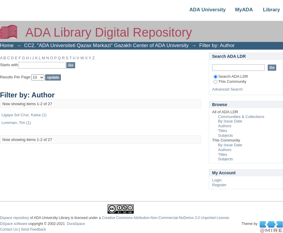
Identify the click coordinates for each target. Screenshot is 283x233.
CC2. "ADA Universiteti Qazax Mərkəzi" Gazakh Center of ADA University (106, 45)
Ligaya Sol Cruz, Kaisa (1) (23, 115)
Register (219, 185)
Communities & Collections (241, 116)
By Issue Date (230, 121)
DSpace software (13, 224)
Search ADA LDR (231, 76)
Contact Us (9, 229)
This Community (230, 81)
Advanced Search (227, 89)
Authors (224, 126)
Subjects (225, 135)
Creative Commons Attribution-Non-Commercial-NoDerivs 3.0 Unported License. (166, 218)
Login (217, 180)
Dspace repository (14, 218)
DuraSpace (76, 224)
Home (6, 45)
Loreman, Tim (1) (16, 122)
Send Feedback (33, 229)
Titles (222, 130)
